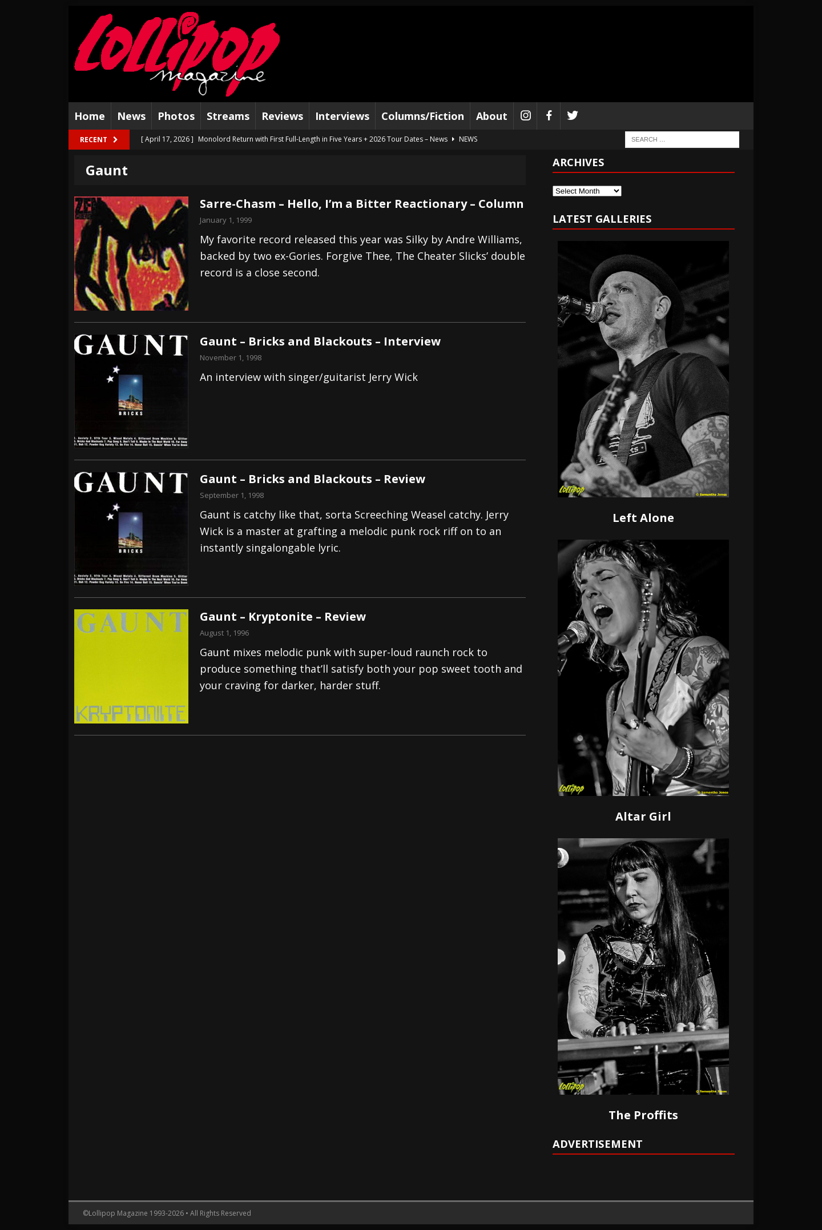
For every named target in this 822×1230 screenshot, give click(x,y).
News (131, 116)
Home (89, 116)
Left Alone (643, 517)
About (491, 116)
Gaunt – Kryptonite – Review (283, 616)
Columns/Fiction (422, 116)
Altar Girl (643, 816)
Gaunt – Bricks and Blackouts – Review (312, 479)
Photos (176, 116)
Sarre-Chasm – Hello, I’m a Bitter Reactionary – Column (362, 203)
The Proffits (643, 1115)
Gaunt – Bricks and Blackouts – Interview (320, 341)
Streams (228, 116)
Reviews (282, 116)
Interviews (342, 116)
